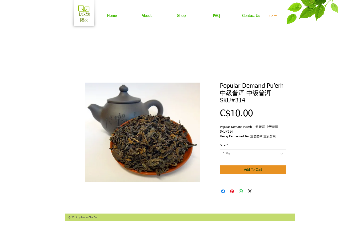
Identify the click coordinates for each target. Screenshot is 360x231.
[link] (275, 16)
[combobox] (253, 154)
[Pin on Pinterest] (232, 191)
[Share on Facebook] (223, 191)
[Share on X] (250, 191)
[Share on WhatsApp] (241, 191)
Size (224, 145)
